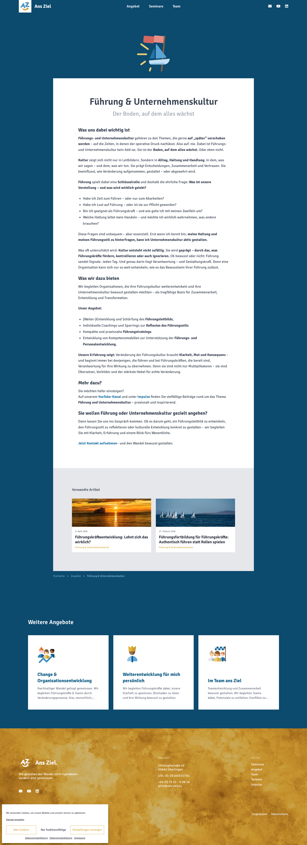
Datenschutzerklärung (36, 838)
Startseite (59, 576)
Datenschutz (279, 814)
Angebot (76, 576)
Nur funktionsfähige (53, 829)
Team (254, 774)
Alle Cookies (21, 829)
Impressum (79, 838)
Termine (256, 779)
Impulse (143, 397)
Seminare (257, 764)
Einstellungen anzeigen (87, 829)
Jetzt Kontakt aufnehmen (97, 443)
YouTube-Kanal (109, 397)
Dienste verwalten (15, 819)
